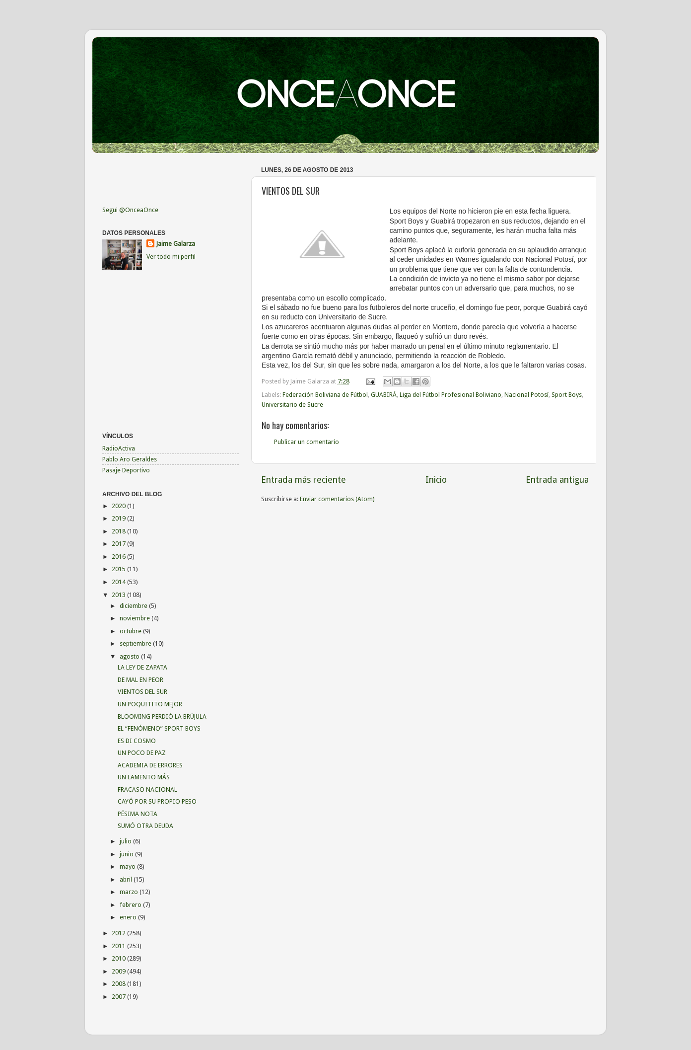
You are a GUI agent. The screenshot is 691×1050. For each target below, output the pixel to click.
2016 (119, 556)
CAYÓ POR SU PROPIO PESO (157, 801)
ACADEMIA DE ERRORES (150, 765)
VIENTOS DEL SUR (142, 691)
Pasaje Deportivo (126, 470)
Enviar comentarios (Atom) (337, 499)
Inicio (436, 480)
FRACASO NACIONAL (147, 789)
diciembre (134, 605)
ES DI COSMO (137, 741)
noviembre (135, 618)
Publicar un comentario (306, 442)
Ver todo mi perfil (171, 256)
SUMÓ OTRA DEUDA (145, 825)
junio (127, 854)
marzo (129, 892)
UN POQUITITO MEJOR (150, 704)
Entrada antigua (557, 480)
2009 (119, 971)
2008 (119, 983)
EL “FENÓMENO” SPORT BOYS (159, 728)
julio (126, 841)
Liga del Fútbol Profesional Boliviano (450, 394)
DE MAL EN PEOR (140, 679)
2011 (119, 946)
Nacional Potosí (526, 394)
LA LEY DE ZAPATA (142, 667)
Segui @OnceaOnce (130, 210)
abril (127, 879)
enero (129, 917)
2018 (119, 531)
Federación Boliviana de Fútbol (325, 394)
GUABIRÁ (384, 394)
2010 (119, 958)
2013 (119, 595)
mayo (128, 866)
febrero (131, 904)
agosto (130, 656)
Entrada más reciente (303, 480)
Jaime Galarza (175, 243)
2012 (119, 933)
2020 (119, 506)
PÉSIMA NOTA (137, 814)
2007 (119, 996)
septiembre (136, 643)
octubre (131, 631)
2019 (119, 518)
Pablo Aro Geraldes (129, 459)
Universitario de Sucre (292, 404)
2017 (119, 543)
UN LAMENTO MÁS (144, 777)
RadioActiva (118, 448)
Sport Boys (567, 394)
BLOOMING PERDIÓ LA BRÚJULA (162, 716)
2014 (119, 582)
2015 (119, 569)
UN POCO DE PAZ (142, 752)
